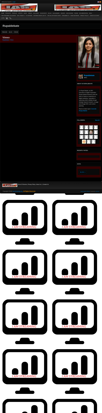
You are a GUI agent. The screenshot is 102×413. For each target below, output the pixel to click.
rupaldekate (5, 40)
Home (2, 13)
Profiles (14, 13)
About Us (38, 184)
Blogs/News (56, 13)
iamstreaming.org (18, 191)
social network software (85, 191)
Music (25, 13)
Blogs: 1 (83, 172)
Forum (76, 13)
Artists (20, 13)
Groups (63, 13)
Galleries (36, 13)
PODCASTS (8, 13)
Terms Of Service (22, 184)
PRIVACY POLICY (84, 15)
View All (97, 120)
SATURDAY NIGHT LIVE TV (39, 15)
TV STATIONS (29, 15)
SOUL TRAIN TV (21, 15)
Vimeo (12, 40)
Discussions (69, 13)
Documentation (83, 13)
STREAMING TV (65, 15)
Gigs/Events (43, 13)
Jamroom (97, 191)
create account (94, 15)
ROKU (90, 13)
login (2, 18)
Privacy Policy (31, 184)
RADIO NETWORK (75, 15)
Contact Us (46, 184)
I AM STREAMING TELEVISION (8, 15)
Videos (30, 13)
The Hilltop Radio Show (54, 15)
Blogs (49, 13)
